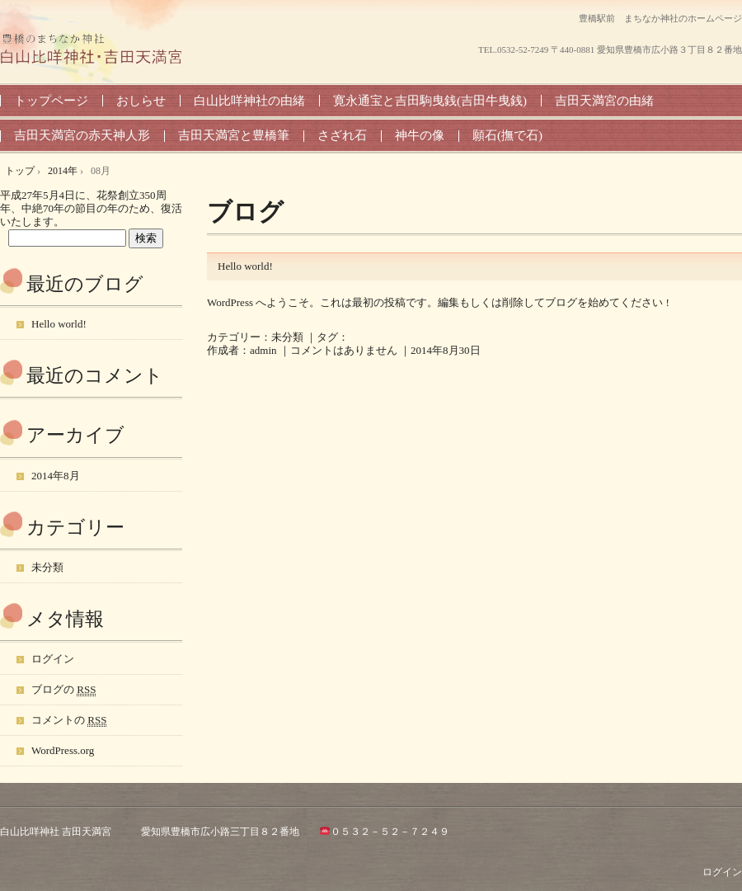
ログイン (52, 659)
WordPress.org (62, 750)
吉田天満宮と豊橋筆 (233, 135)
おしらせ (141, 100)
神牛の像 (419, 135)
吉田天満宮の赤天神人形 (82, 135)
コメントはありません (343, 350)
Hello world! (245, 266)
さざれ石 (342, 135)
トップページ (51, 100)
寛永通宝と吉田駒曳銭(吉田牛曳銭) (430, 100)
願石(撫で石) (507, 135)
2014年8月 (55, 475)
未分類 (287, 337)
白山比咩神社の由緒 (249, 100)
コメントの (68, 720)
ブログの (63, 689)
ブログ (245, 211)
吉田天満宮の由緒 (604, 100)
